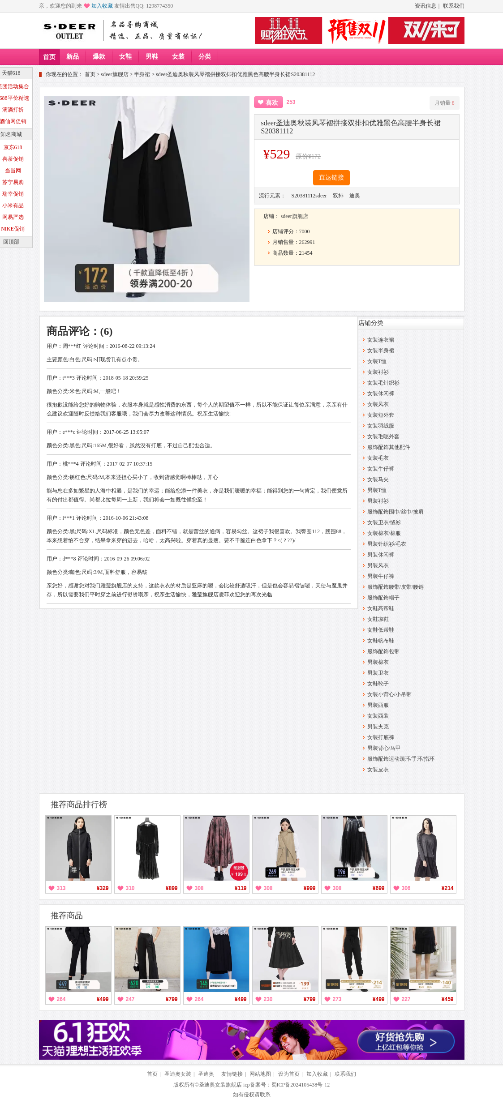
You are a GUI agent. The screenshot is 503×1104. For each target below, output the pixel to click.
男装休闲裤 (380, 555)
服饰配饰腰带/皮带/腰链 (395, 587)
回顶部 (11, 242)
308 (199, 888)
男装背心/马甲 (384, 748)
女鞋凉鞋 (378, 619)
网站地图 (260, 1074)
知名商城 (11, 134)
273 (337, 999)
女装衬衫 (378, 372)
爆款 (99, 56)
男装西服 (378, 705)
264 (61, 999)
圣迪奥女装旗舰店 (220, 1085)
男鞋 (152, 56)
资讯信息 (425, 6)
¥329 (103, 888)
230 (268, 999)
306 (406, 888)
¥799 (172, 999)
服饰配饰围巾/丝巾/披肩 (395, 512)
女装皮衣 (378, 769)
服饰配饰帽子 (383, 598)
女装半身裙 (380, 350)
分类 (204, 56)
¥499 (103, 999)
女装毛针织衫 (383, 383)
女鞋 (125, 56)
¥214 (448, 888)
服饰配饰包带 (383, 651)
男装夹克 (378, 726)
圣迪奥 (206, 1074)
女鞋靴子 (378, 683)
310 (130, 888)
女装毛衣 (378, 458)
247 (130, 999)
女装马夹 (378, 479)
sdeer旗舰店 (114, 74)
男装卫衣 (378, 673)
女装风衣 (378, 404)
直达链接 (331, 177)
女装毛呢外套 (383, 436)
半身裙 (142, 74)
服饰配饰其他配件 (388, 447)
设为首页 (289, 1074)
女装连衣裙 (380, 340)
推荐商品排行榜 (79, 804)
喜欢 (272, 102)
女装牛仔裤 (380, 469)
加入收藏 (102, 6)
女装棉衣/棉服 (384, 533)
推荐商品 (67, 915)
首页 (49, 57)
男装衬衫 (378, 501)
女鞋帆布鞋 (380, 641)
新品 (72, 56)
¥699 (379, 888)
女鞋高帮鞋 (380, 608)
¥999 (310, 888)
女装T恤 (377, 361)
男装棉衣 (378, 662)
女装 (178, 56)
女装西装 (378, 716)
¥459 (448, 999)
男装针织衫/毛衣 (386, 544)
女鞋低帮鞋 (380, 630)
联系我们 (453, 6)
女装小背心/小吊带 (389, 694)
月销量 (444, 103)
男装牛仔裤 (380, 576)
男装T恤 (377, 490)
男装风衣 (378, 565)
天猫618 (11, 73)
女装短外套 (380, 415)
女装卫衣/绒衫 (384, 522)
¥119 (241, 888)
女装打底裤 (380, 737)
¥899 (172, 888)
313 (61, 888)
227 (406, 999)
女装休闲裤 (380, 393)
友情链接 (232, 1074)
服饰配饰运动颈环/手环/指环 (401, 759)
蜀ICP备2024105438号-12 (300, 1085)
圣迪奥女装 (177, 1074)
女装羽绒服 (380, 426)
